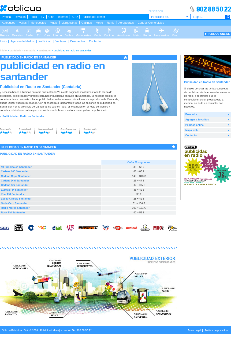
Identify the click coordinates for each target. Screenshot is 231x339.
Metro (99, 22)
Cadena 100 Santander (15, 171)
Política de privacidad (217, 330)
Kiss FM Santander (12, 194)
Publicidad (44, 41)
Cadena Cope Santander (16, 176)
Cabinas (87, 22)
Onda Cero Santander (14, 203)
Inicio (3, 41)
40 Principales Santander (16, 167)
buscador (31, 102)
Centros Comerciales (151, 22)
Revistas (20, 17)
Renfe (110, 22)
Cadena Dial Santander (15, 180)
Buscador (191, 114)
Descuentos (77, 41)
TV (42, 17)
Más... (175, 30)
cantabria (15, 50)
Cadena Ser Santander (14, 185)
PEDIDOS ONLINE (219, 33)
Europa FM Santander (14, 189)
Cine (51, 17)
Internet (63, 17)
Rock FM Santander (13, 212)
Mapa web (191, 130)
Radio (33, 17)
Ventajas (60, 41)
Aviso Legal (194, 330)
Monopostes (38, 22)
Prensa (6, 17)
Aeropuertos (126, 22)
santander (44, 50)
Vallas (23, 22)
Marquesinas (69, 22)
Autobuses (8, 22)
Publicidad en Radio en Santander (23, 116)
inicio (3, 50)
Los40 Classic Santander (16, 198)
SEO (75, 17)
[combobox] (170, 16)
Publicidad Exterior (93, 17)
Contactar (95, 41)
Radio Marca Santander (15, 207)
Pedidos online (194, 124)
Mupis (53, 22)
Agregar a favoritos (197, 119)
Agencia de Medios (22, 41)
